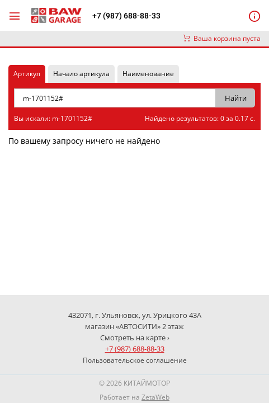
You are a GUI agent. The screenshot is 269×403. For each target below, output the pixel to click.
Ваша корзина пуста (222, 38)
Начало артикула (81, 73)
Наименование (148, 73)
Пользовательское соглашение (135, 360)
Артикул (26, 73)
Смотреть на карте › (134, 337)
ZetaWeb (155, 397)
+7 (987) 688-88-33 (126, 15)
